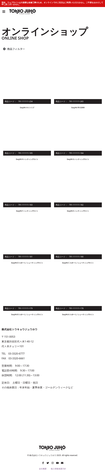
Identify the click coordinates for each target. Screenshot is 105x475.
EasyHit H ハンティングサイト (27, 159)
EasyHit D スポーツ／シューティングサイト (27, 263)
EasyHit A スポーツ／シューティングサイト (78, 314)
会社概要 (43, 469)
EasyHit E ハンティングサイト (78, 211)
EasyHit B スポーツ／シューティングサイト (27, 314)
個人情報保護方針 (58, 469)
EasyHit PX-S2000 (78, 107)
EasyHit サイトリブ (27, 107)
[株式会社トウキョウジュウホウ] (52, 418)
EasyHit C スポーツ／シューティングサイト (78, 263)
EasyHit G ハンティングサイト (78, 159)
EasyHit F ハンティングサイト (27, 211)
